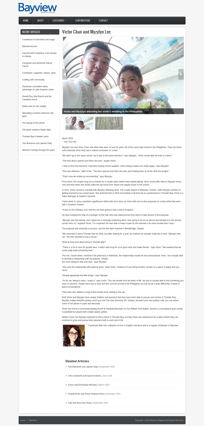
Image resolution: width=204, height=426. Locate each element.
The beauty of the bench (33, 123)
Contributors (82, 20)
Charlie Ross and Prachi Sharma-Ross (86, 394)
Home (25, 20)
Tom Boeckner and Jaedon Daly (83, 367)
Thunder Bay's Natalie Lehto (35, 136)
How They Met (70, 142)
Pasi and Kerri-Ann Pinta (79, 403)
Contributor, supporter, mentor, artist (38, 73)
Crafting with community (33, 79)
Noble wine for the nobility (34, 106)
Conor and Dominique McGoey (82, 385)
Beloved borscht (29, 46)
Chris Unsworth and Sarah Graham (84, 376)
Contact (103, 20)
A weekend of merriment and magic (38, 39)
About (40, 20)
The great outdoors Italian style (36, 130)
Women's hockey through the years (38, 150)
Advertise (33, 420)
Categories (59, 20)
